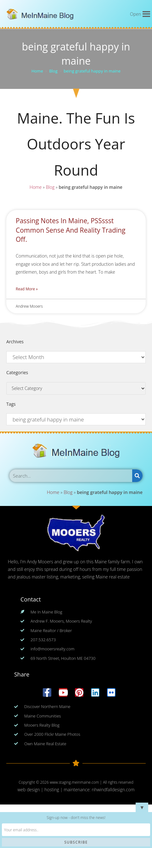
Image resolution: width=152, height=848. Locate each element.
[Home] (37, 71)
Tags (11, 404)
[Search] (137, 475)
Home (35, 188)
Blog (49, 188)
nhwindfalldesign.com (113, 790)
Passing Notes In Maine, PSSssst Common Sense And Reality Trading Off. (70, 230)
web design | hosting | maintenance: (54, 790)
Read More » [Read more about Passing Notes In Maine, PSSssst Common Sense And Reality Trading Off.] (27, 289)
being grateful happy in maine (92, 71)
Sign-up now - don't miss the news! (76, 817)
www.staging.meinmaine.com (74, 782)
